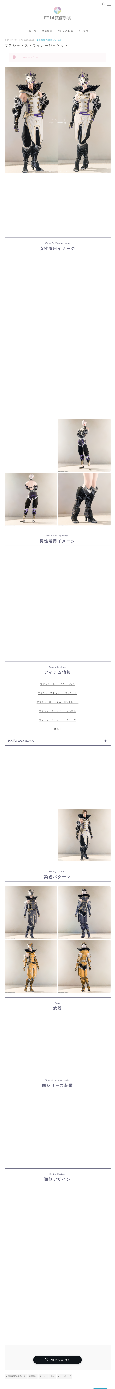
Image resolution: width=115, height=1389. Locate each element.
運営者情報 (8, 1365)
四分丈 (55, 1370)
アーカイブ (10, 1343)
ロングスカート (36, 1378)
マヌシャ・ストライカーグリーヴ (57, 725)
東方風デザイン (24, 1374)
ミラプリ (83, 36)
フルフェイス (33, 1383)
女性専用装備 (42, 1370)
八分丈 (9, 1378)
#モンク (43, 1288)
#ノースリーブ (64, 1288)
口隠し (34, 1376)
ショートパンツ (13, 1381)
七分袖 (37, 1372)
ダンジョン (20, 1357)
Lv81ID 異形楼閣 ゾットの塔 (50, 45)
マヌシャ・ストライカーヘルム (57, 689)
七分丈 (50, 1374)
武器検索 (47, 36)
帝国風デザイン (30, 1381)
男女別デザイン (48, 1376)
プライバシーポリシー (27, 1365)
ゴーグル (38, 1374)
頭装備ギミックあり (15, 1383)
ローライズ (48, 1368)
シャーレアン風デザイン (50, 1365)
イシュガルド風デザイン (16, 1376)
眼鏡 (30, 1370)
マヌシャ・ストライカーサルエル (57, 716)
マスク (20, 1368)
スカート (21, 1378)
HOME (7, 1357)
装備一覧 (31, 36)
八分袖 (9, 1374)
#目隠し (32, 1288)
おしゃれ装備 (65, 36)
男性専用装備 (59, 1381)
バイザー (45, 1381)
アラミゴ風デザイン (15, 1370)
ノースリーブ (33, 1368)
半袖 (47, 1372)
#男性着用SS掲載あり (15, 1288)
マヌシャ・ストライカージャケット (57, 698)
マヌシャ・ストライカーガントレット (57, 707)
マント (9, 1368)
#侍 (52, 1288)
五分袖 (50, 1378)
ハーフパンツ (59, 1372)
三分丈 (46, 1383)
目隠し (62, 1376)
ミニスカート (59, 1383)
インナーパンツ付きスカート (18, 1372)
